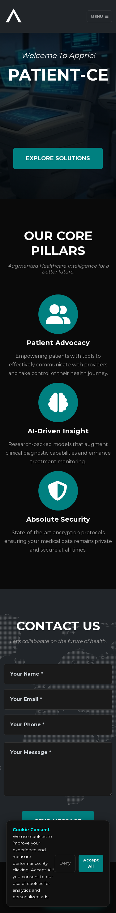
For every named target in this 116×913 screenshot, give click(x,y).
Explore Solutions (58, 158)
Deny (65, 863)
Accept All (91, 863)
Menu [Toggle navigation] (100, 16)
